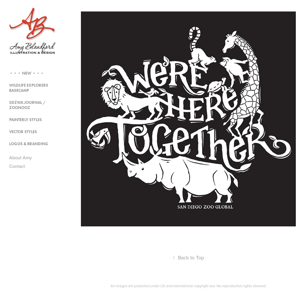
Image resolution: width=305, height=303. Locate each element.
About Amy (20, 157)
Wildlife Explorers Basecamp (28, 88)
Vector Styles (23, 131)
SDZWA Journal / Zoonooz (27, 105)
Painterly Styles (25, 119)
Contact (17, 166)
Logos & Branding (28, 143)
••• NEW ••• (26, 73)
